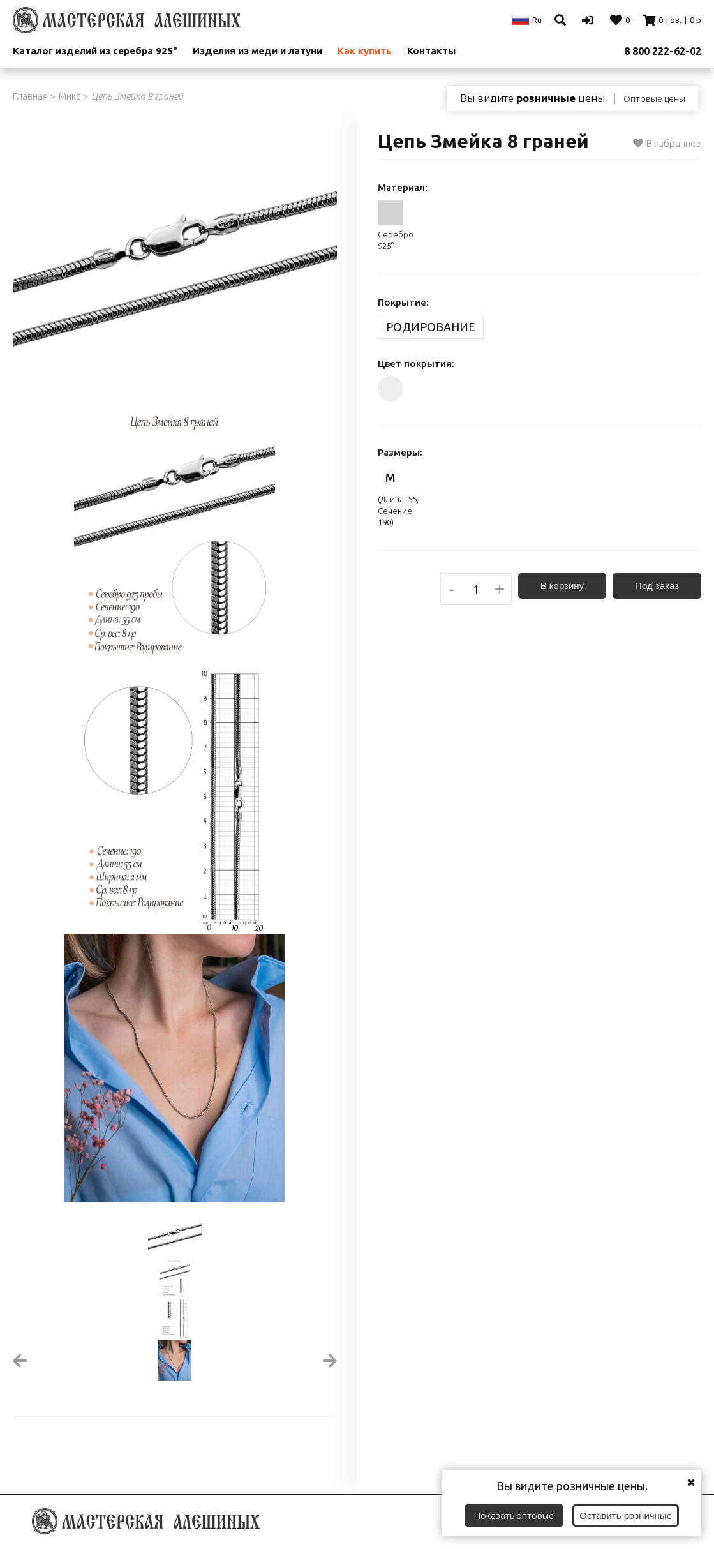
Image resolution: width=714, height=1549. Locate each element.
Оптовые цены (654, 99)
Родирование (430, 326)
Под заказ (657, 585)
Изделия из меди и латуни (257, 50)
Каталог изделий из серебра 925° (95, 50)
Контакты (431, 50)
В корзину (562, 585)
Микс (69, 96)
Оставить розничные (625, 1515)
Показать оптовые (514, 1515)
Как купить (365, 50)
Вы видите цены (532, 98)
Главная (30, 96)
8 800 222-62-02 (662, 51)
